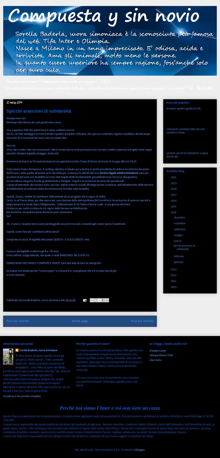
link (87, 239)
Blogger (140, 449)
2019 (174, 183)
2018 (174, 189)
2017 (174, 194)
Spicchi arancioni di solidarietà (184, 247)
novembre (180, 223)
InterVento (156, 360)
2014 (174, 212)
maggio (179, 235)
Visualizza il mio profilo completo (22, 396)
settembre (180, 229)
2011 (174, 281)
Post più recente (17, 321)
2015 (174, 206)
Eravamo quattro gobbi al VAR (183, 108)
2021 (174, 177)
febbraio (179, 256)
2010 (174, 287)
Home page (80, 321)
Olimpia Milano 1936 (161, 355)
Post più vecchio (142, 321)
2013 (174, 269)
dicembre (179, 217)
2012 (174, 275)
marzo (178, 241)
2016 (174, 200)
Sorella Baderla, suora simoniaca (38, 350)
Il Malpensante (158, 350)
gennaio (179, 262)
